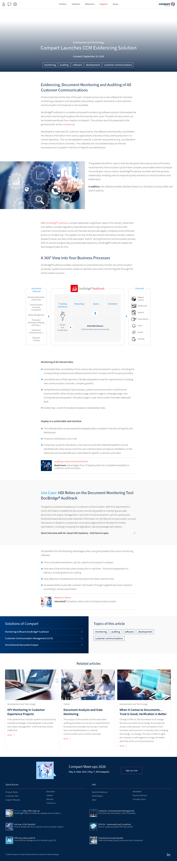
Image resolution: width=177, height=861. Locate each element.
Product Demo (12, 792)
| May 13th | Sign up (27, 810)
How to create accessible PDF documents (115, 826)
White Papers (97, 796)
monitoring (50, 64)
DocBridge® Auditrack (57, 222)
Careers (49, 795)
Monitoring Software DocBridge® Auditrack (27, 631)
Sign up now (132, 770)
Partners (49, 799)
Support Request (13, 799)
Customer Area (12, 796)
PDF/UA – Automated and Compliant (114, 824)
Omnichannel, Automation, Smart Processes (116, 813)
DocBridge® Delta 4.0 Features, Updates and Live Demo (37, 813)
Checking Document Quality (110, 838)
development (93, 64)
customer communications (118, 64)
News (94, 799)
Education (50, 791)
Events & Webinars (99, 792)
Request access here (96, 2)
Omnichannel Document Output (21, 644)
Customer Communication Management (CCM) (29, 638)
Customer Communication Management (116, 810)
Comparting (68, 124)
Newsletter (137, 791)
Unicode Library (139, 799)
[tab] (88, 533)
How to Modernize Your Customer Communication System (38, 826)
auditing (64, 64)
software (77, 64)
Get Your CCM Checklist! (24, 824)
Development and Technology (88, 42)
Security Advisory (140, 795)
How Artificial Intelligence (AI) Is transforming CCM (35, 840)
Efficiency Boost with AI (24, 838)
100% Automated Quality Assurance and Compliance (120, 840)
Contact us (51, 803)
